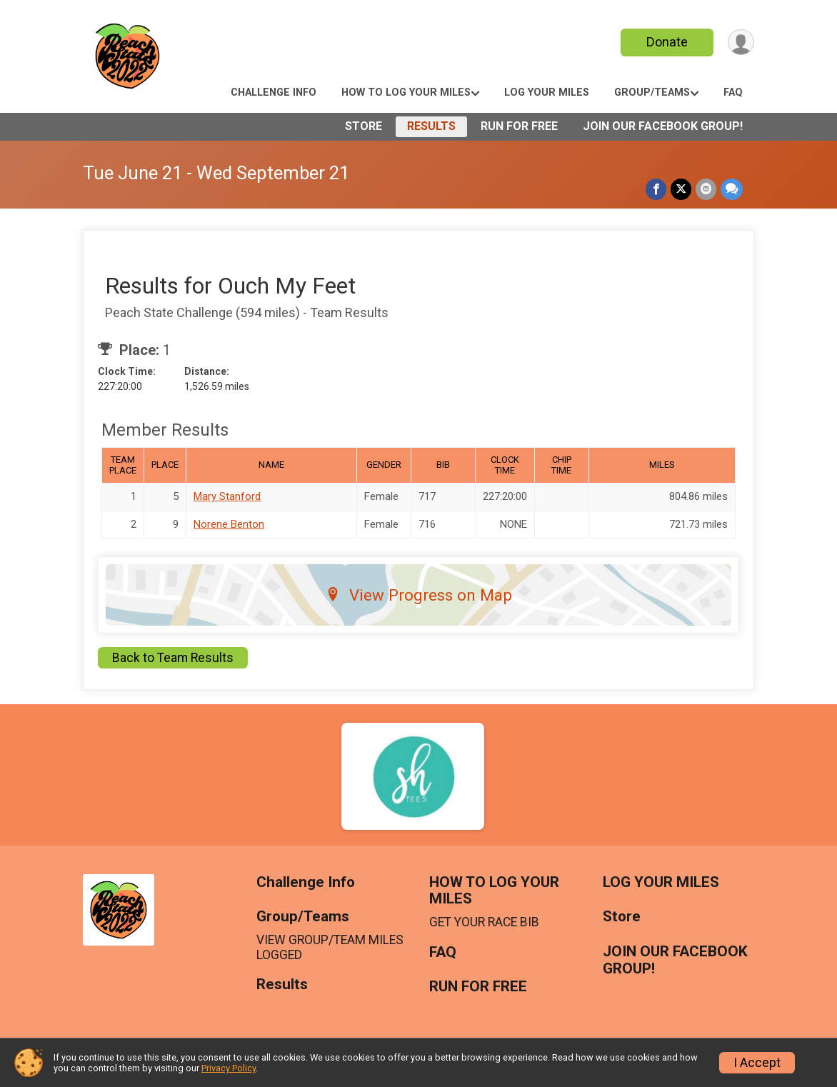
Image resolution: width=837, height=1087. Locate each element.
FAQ (733, 92)
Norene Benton (229, 524)
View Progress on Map (419, 595)
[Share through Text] (732, 189)
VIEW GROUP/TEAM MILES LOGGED (330, 947)
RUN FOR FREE (519, 126)
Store (363, 126)
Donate (667, 41)
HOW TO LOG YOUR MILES (406, 92)
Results (431, 126)
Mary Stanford (227, 496)
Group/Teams (652, 92)
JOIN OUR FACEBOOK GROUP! (663, 126)
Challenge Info (273, 92)
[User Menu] (741, 42)
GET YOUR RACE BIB (484, 922)
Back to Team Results (173, 658)
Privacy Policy (228, 1068)
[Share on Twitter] (681, 189)
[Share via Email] (706, 189)
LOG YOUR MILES (546, 92)
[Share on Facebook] (656, 189)
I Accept (757, 1063)
